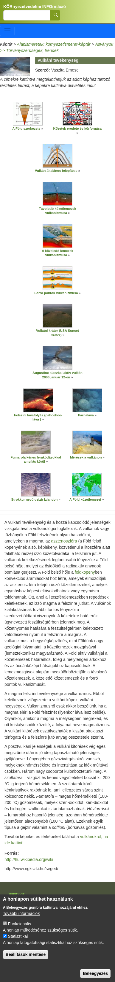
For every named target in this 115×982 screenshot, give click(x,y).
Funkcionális (19, 927)
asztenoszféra (64, 541)
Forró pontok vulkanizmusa (56, 293)
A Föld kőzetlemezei (85, 499)
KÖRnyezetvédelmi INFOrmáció (34, 6)
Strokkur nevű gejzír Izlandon (34, 499)
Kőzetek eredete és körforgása (77, 128)
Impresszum (17, 893)
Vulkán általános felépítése (56, 170)
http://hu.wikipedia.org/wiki (28, 859)
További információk (21, 917)
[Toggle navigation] (7, 31)
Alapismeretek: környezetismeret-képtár (54, 44)
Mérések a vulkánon (86, 457)
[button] (28, 113)
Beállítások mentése (26, 958)
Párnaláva (86, 415)
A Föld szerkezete (26, 128)
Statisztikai (18, 940)
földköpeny (85, 572)
